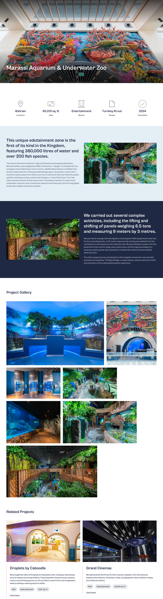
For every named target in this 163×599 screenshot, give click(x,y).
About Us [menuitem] (50, 565)
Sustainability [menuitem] (52, 574)
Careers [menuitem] (78, 571)
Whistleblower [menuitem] (81, 565)
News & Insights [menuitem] (53, 577)
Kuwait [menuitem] (139, 564)
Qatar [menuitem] (150, 564)
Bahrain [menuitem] (126, 564)
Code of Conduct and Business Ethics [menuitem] (91, 568)
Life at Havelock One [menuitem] (84, 574)
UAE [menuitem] (145, 564)
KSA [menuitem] (133, 564)
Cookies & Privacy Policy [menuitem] (146, 594)
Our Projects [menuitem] (51, 571)
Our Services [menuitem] (52, 568)
